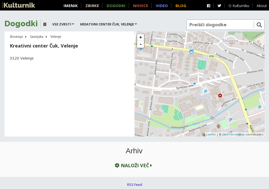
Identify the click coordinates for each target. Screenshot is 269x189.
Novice (140, 5)
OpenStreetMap (233, 134)
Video (162, 5)
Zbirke (92, 5)
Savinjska (36, 36)
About (262, 5)
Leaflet (211, 134)
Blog (180, 5)
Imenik (71, 5)
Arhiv (134, 151)
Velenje (55, 36)
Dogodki (116, 5)
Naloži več (133, 165)
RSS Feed (134, 184)
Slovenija (16, 36)
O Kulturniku (239, 5)
